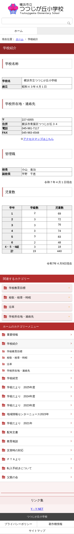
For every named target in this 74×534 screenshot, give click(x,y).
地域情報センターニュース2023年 (28, 414)
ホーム (18, 30)
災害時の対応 (15, 450)
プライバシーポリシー (18, 524)
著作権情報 (55, 524)
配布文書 (12, 432)
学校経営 (12, 378)
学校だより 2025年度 (21, 387)
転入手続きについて (19, 468)
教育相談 (12, 441)
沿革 (9, 364)
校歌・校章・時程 (17, 357)
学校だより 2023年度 (21, 405)
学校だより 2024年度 (21, 396)
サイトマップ (37, 530)
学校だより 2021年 (19, 423)
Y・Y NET (37, 508)
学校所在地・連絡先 (18, 370)
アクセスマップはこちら (38, 138)
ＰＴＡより (14, 459)
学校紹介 (12, 343)
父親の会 (12, 477)
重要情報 (12, 334)
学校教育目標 (14, 351)
